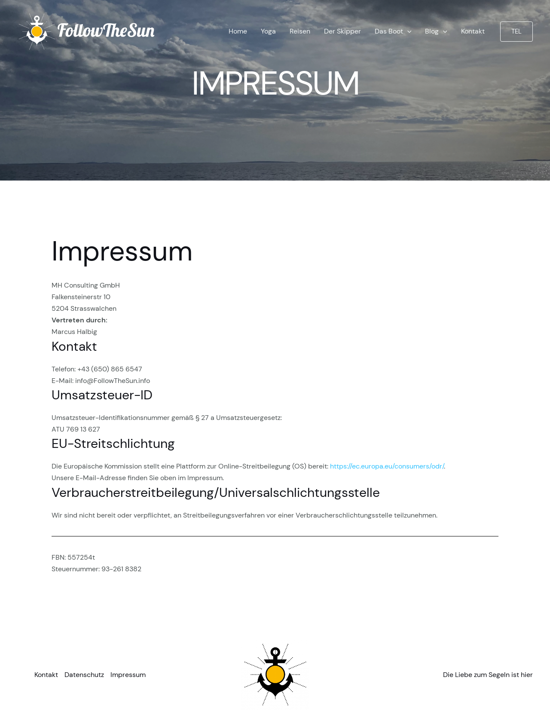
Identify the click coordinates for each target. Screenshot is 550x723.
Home (238, 31)
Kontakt (473, 31)
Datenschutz (84, 674)
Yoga (268, 31)
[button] (516, 31)
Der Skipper (342, 31)
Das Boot (393, 31)
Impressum (128, 674)
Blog (436, 31)
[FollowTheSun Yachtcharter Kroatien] (87, 30)
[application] (407, 31)
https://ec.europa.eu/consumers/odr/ (387, 466)
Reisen (300, 31)
